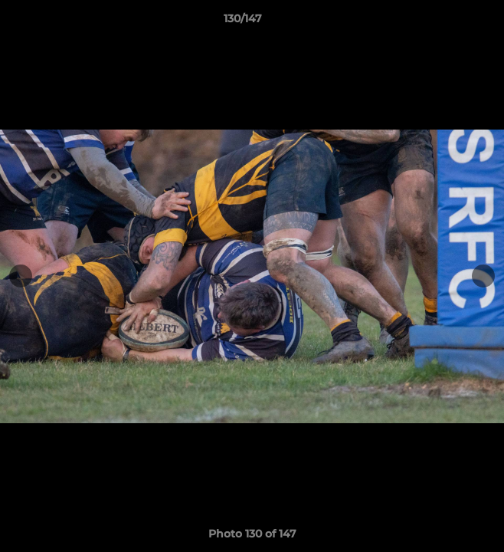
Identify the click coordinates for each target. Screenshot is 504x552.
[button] (449, 22)
